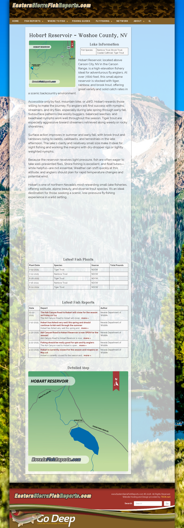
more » (85, 318)
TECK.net (165, 497)
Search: (128, 503)
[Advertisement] (132, 9)
